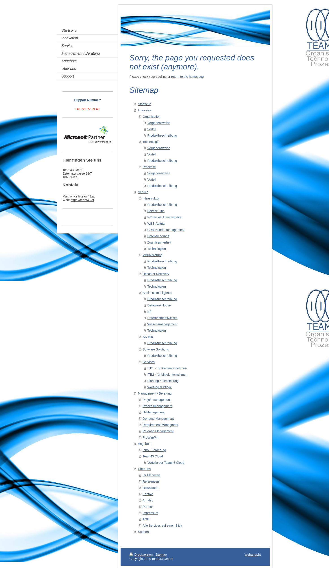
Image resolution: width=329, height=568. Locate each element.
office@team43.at (82, 196)
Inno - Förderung (154, 450)
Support (143, 532)
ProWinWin (150, 437)
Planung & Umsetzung (162, 381)
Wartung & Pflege (159, 387)
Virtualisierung (152, 255)
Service (143, 192)
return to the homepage (187, 76)
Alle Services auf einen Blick (162, 525)
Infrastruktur (151, 198)
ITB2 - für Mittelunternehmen (167, 374)
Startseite (144, 104)
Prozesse (149, 167)
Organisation (151, 116)
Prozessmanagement (157, 406)
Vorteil (151, 129)
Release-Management (158, 431)
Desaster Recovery (156, 274)
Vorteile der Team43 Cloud (165, 462)
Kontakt (148, 494)
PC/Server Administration (164, 217)
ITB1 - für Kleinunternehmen (167, 368)
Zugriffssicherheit (159, 242)
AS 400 (148, 337)
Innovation (145, 110)
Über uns (144, 469)
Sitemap (161, 554)
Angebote (144, 444)
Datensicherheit (158, 236)
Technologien (156, 249)
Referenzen (151, 481)
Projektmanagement (157, 400)
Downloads (150, 488)
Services (149, 362)
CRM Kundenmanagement (165, 230)
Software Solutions (156, 349)
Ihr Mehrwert (151, 475)
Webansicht (253, 554)
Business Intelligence (157, 293)
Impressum (150, 513)
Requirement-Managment (160, 425)
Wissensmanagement (162, 324)
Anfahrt (148, 500)
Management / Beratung (154, 393)
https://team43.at (82, 200)
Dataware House (159, 305)
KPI (149, 311)
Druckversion (142, 554)
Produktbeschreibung (162, 135)
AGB (146, 519)
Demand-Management (158, 418)
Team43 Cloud (153, 456)
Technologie (151, 142)
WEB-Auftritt (155, 223)
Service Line (155, 211)
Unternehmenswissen (162, 318)
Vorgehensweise (158, 123)
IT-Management (153, 412)
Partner (148, 506)
